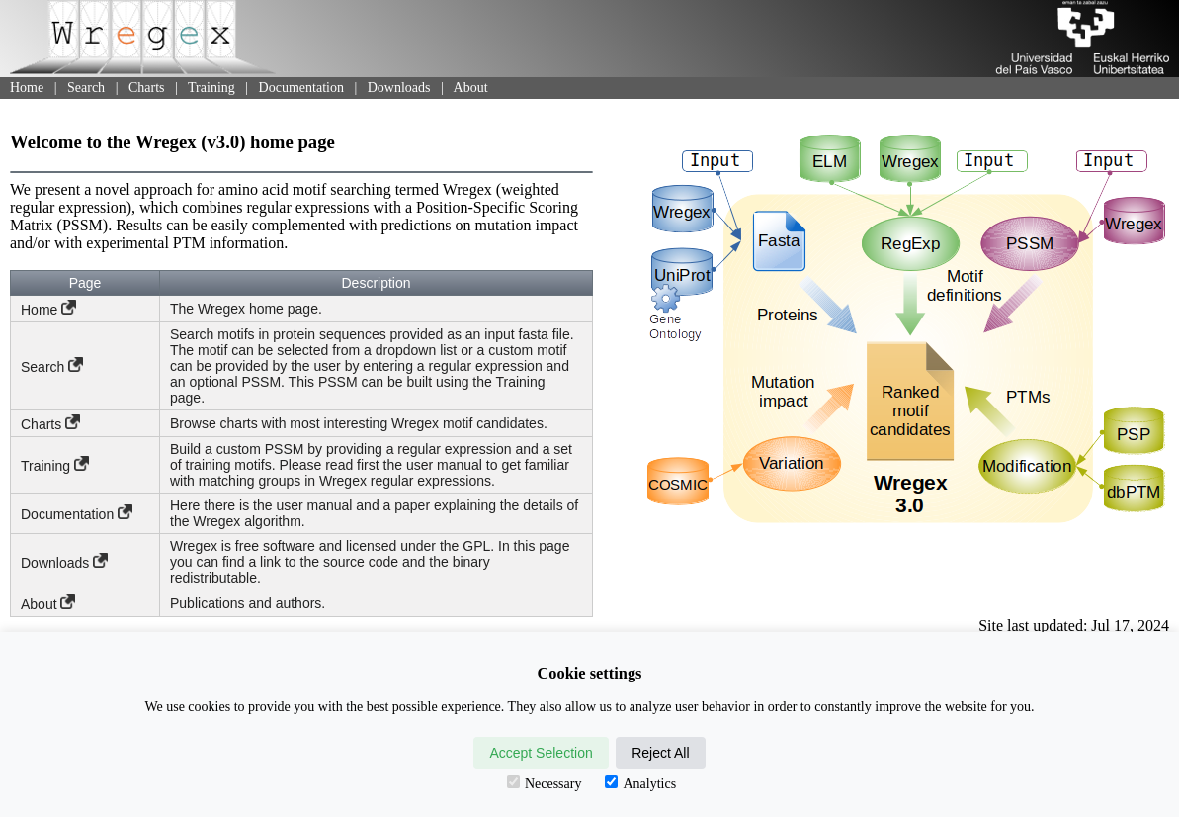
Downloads (399, 87)
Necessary (544, 783)
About (471, 87)
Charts (146, 87)
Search (86, 87)
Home (26, 87)
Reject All (660, 753)
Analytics (640, 783)
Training (211, 87)
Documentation (301, 87)
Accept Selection (540, 753)
